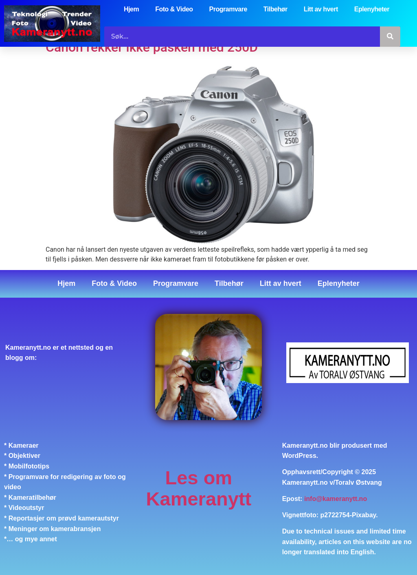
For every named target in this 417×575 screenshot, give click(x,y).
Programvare (228, 9)
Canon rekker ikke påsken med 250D (152, 47)
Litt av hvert (321, 9)
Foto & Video (174, 9)
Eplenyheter (371, 9)
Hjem (131, 9)
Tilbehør (275, 9)
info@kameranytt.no (335, 498)
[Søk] (390, 36)
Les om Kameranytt (199, 488)
